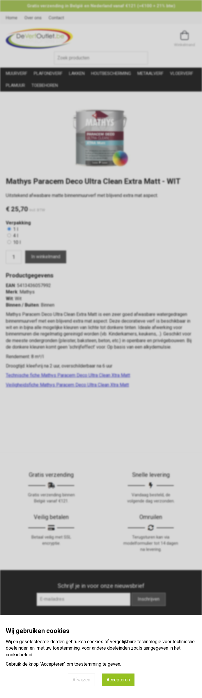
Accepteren (118, 680)
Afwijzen (81, 680)
